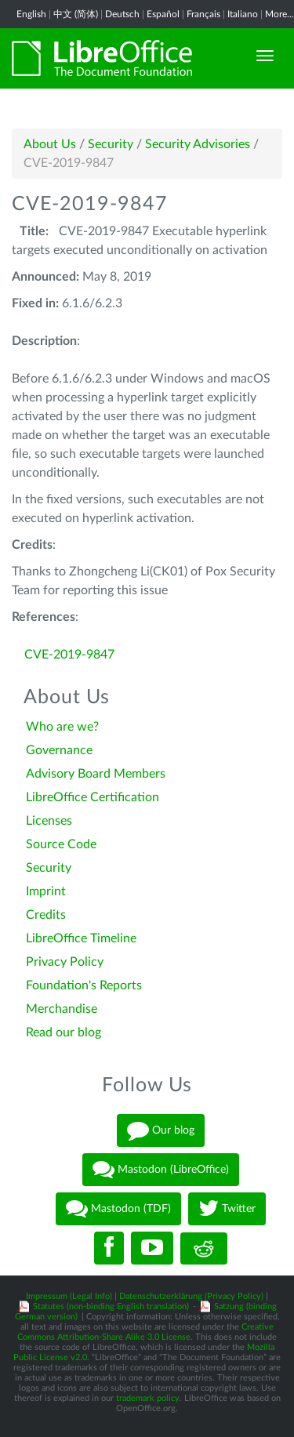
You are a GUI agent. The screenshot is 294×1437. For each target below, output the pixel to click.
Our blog (160, 1130)
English (31, 14)
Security (110, 144)
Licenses (49, 821)
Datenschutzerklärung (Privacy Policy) (191, 1296)
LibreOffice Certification (92, 797)
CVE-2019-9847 (69, 654)
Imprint (46, 891)
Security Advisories (197, 144)
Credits (46, 915)
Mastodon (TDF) (118, 1209)
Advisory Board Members (95, 773)
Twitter (227, 1209)
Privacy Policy (64, 962)
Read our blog (63, 1032)
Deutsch (122, 14)
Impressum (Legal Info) (69, 1296)
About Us (50, 144)
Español (163, 14)
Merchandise (61, 1009)
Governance (59, 750)
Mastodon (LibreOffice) (161, 1170)
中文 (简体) (75, 14)
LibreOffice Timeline (81, 938)
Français (203, 14)
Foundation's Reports (84, 985)
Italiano (242, 14)
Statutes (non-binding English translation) (111, 1306)
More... (279, 14)
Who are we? (62, 726)
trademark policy (148, 1398)
